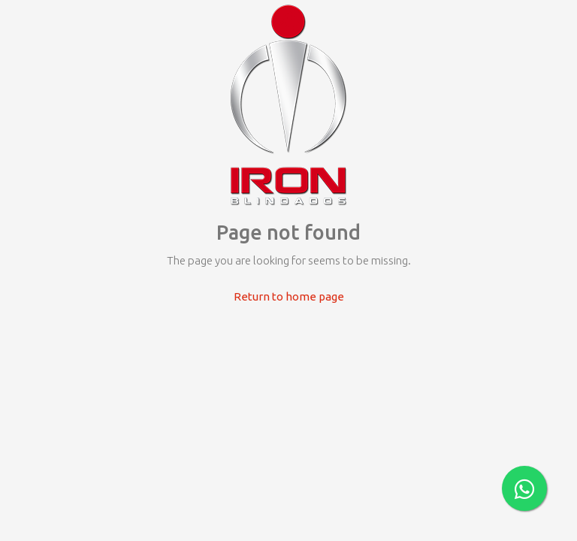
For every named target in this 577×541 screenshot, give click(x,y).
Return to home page (289, 296)
